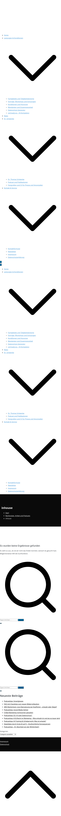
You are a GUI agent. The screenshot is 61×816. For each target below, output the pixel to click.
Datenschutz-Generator (16, 110)
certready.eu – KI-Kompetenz (18, 113)
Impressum (12, 254)
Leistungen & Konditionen (13, 272)
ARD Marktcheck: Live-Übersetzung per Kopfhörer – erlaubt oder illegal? (30, 707)
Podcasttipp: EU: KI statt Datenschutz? (18, 715)
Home (6, 35)
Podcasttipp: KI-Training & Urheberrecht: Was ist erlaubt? (25, 721)
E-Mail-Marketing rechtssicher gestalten (18, 713)
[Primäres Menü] (1, 262)
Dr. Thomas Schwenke (16, 179)
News (6, 116)
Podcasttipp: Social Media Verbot (16, 710)
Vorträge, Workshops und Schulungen (22, 102)
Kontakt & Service (10, 422)
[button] (32, 96)
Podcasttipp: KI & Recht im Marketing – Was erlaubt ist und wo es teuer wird (32, 718)
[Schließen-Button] (1, 265)
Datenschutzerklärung (16, 257)
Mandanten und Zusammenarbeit (20, 107)
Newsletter (12, 251)
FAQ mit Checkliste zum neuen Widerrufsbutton (21, 704)
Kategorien (4, 731)
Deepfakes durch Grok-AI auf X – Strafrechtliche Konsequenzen (27, 724)
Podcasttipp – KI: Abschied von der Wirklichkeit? (21, 727)
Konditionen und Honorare (18, 104)
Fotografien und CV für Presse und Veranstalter (25, 185)
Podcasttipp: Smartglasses (13, 701)
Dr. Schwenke (9, 352)
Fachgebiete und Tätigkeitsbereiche (21, 99)
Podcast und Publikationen (18, 182)
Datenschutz (4, 744)
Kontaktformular (14, 249)
